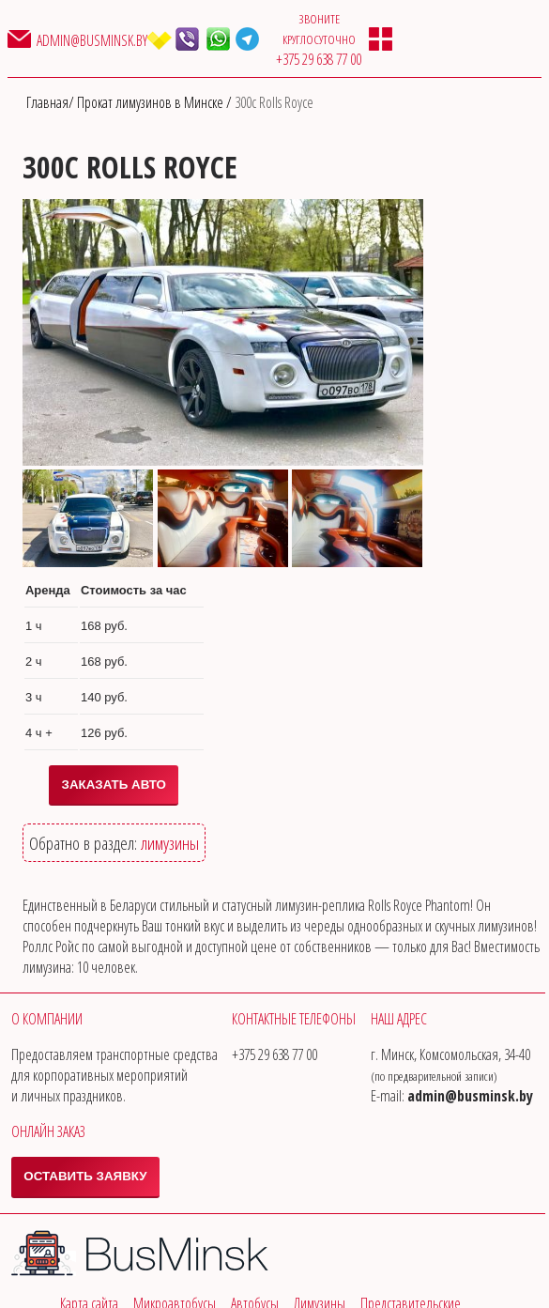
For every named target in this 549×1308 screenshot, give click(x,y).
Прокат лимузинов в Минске (151, 102)
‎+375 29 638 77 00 (318, 59)
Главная (47, 102)
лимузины (170, 842)
